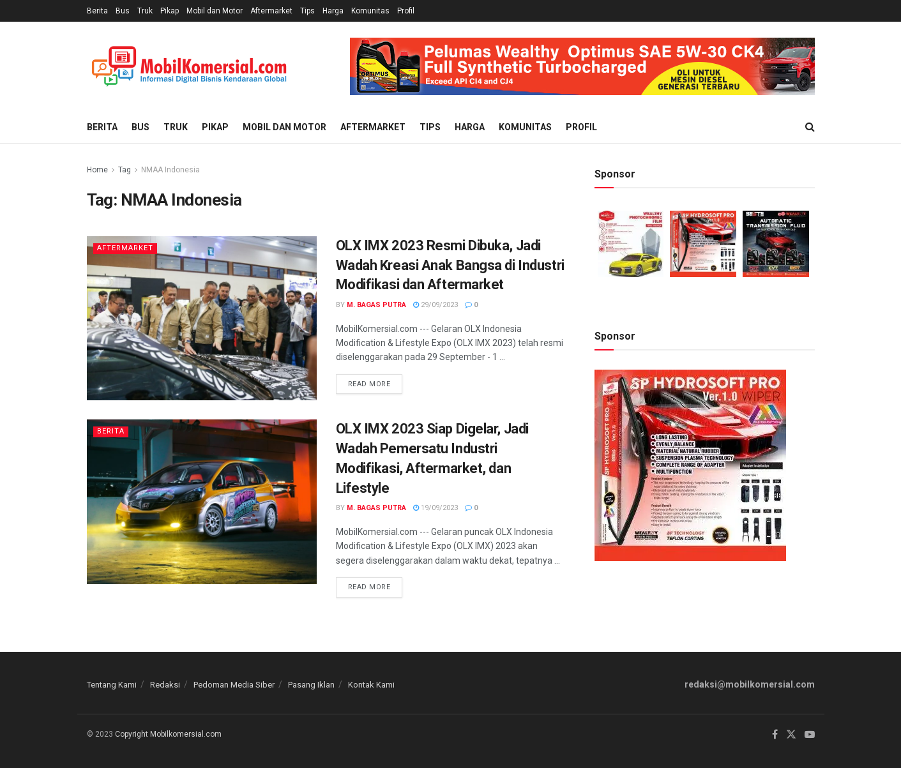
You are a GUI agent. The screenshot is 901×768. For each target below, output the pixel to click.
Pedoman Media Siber (234, 684)
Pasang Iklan (311, 684)
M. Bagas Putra (376, 305)
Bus (123, 10)
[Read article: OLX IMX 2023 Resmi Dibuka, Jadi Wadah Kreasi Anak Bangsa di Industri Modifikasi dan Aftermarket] (202, 318)
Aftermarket (271, 10)
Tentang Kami (112, 684)
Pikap (169, 10)
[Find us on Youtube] (810, 734)
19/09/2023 (435, 508)
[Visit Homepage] (189, 67)
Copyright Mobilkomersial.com (168, 734)
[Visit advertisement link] (582, 66)
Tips (307, 10)
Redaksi (165, 684)
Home (97, 169)
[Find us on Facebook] (775, 734)
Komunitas (370, 10)
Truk (145, 10)
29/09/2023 (435, 305)
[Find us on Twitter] (791, 734)
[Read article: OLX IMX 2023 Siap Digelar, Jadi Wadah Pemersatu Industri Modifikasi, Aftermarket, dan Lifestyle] (202, 501)
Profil (405, 10)
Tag (124, 169)
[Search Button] (810, 127)
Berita (97, 10)
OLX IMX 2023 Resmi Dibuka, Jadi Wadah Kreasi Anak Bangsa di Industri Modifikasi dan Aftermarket (450, 265)
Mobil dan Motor (214, 10)
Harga (333, 10)
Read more (375, 381)
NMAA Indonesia (170, 169)
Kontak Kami (371, 684)
